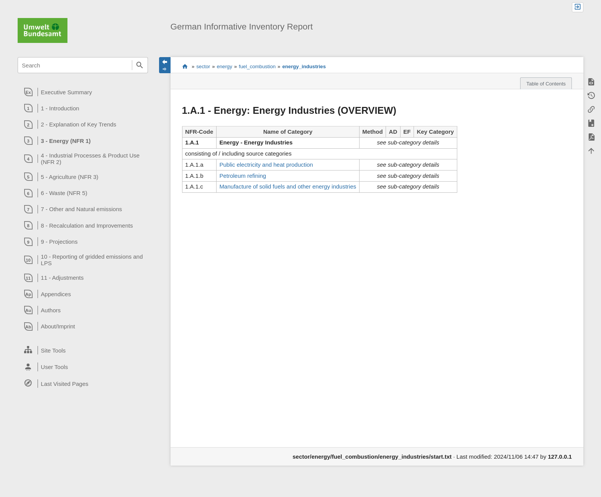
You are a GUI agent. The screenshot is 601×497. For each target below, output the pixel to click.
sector (203, 66)
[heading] (82, 92)
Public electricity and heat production (266, 164)
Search (140, 65)
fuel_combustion (257, 66)
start (185, 66)
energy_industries (304, 66)
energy (224, 66)
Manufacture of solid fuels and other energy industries (287, 186)
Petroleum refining (242, 175)
